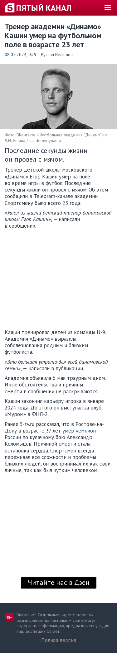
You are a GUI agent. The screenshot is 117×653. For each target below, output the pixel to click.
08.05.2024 (16, 54)
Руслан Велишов (57, 54)
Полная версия (58, 640)
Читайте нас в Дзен (59, 582)
